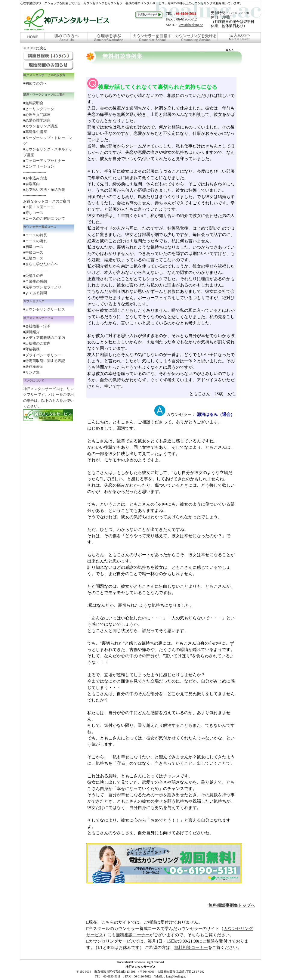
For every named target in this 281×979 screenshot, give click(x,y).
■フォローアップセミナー (44, 161)
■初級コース (33, 247)
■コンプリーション (38, 166)
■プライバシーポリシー (42, 355)
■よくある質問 (35, 293)
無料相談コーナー (133, 935)
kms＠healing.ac (191, 25)
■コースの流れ (35, 241)
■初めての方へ (35, 83)
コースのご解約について (45, 218)
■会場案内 (31, 184)
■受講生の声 (33, 276)
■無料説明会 (33, 103)
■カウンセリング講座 (40, 126)
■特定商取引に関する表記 (44, 361)
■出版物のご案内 (37, 343)
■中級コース (33, 252)
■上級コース (33, 258)
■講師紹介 (31, 332)
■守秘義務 (31, 349)
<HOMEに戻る (35, 48)
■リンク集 (31, 372)
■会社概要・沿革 (37, 326)
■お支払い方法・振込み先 (44, 189)
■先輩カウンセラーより (42, 287)
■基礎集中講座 (35, 132)
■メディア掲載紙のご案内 (44, 338)
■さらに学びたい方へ (40, 264)
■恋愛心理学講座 (37, 120)
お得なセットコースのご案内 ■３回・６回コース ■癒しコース (46, 207)
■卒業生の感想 (35, 281)
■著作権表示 (33, 366)
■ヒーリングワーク (38, 109)
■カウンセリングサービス (44, 309)
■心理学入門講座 (37, 115)
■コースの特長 (35, 235)
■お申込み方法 (35, 178)
